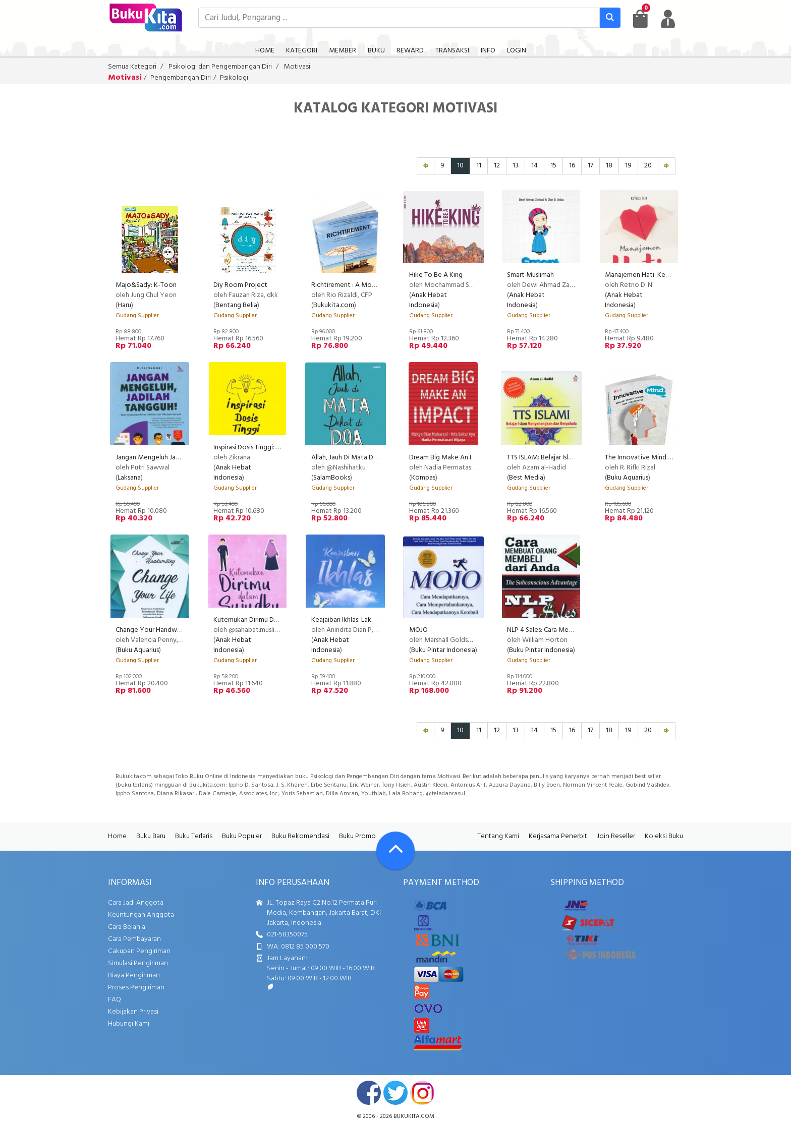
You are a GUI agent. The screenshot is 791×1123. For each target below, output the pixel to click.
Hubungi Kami (128, 1024)
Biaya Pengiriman (134, 975)
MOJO (418, 630)
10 (460, 165)
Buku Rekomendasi (300, 836)
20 (648, 165)
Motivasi (297, 67)
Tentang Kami (498, 836)
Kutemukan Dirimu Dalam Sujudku (263, 620)
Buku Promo (357, 836)
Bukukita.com (333, 305)
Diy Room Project (240, 285)
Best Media (526, 478)
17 (590, 165)
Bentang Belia (236, 305)
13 (516, 165)
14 (534, 165)
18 (609, 165)
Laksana (129, 478)
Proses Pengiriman (136, 987)
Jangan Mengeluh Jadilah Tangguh (166, 457)
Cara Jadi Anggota (135, 903)
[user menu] (668, 19)
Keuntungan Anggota (141, 915)
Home (117, 836)
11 (478, 165)
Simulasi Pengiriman (138, 963)
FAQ (114, 1000)
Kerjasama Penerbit (558, 836)
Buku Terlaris (193, 836)
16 (572, 165)
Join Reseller (616, 836)
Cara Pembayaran (134, 939)
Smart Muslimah (530, 275)
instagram (422, 1092)
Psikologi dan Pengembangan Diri (220, 67)
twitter (395, 1092)
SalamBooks (331, 478)
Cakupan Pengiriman (139, 951)
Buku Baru (150, 836)
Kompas (423, 478)
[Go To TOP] (395, 851)
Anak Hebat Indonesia (428, 300)
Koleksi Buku (664, 836)
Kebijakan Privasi (133, 1012)
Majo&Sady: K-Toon (146, 285)
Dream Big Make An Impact (450, 457)
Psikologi (234, 78)
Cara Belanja (126, 927)
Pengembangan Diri (180, 78)
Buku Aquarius (627, 478)
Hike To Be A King (436, 275)
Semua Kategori (132, 67)
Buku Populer (242, 836)
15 (553, 165)
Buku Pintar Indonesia (443, 650)
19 (628, 165)
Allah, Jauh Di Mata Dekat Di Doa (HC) (367, 457)
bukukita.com (413, 1116)
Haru (124, 305)
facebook (368, 1092)
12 (497, 165)
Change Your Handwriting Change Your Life (181, 630)
